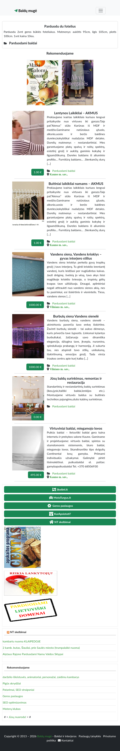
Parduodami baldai (63, 170)
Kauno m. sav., (59, 174)
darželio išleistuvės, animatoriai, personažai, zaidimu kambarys (41, 677)
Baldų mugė (25, 10)
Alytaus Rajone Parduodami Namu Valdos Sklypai (33, 654)
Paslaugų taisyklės (90, 736)
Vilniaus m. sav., (59, 306)
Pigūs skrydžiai (12, 683)
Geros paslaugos (13, 696)
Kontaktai (65, 740)
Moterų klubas (12, 708)
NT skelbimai (18, 632)
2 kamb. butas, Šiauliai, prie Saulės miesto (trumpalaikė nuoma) (41, 647)
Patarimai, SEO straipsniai (18, 689)
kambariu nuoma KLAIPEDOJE (22, 641)
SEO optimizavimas (15, 702)
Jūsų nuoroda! (17, 717)
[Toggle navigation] (101, 10)
